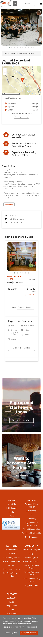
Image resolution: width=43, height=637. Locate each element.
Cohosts (11, 553)
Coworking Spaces (11, 557)
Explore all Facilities (21, 348)
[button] (9, 48)
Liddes (31, 53)
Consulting (31, 518)
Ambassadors (12, 549)
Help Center (11, 606)
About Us (12, 504)
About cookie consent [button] (28, 627)
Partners (11, 565)
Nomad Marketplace (11, 561)
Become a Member (21, 420)
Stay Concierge (31, 537)
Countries (13, 53)
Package (13, 307)
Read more (9, 204)
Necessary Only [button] (11, 633)
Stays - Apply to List (12, 569)
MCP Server (11, 508)
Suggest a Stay (31, 585)
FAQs (11, 602)
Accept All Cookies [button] (28, 633)
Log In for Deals (29, 295)
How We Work (21, 476)
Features (21, 307)
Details (28, 307)
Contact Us (12, 598)
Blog (31, 553)
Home (5, 53)
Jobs (12, 610)
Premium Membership (31, 533)
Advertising (31, 511)
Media (11, 512)
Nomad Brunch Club (31, 561)
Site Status (11, 613)
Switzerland (23, 53)
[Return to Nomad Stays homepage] (6, 3)
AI (31, 514)
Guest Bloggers (31, 557)
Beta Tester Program (31, 549)
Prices (11, 516)
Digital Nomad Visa (31, 529)
